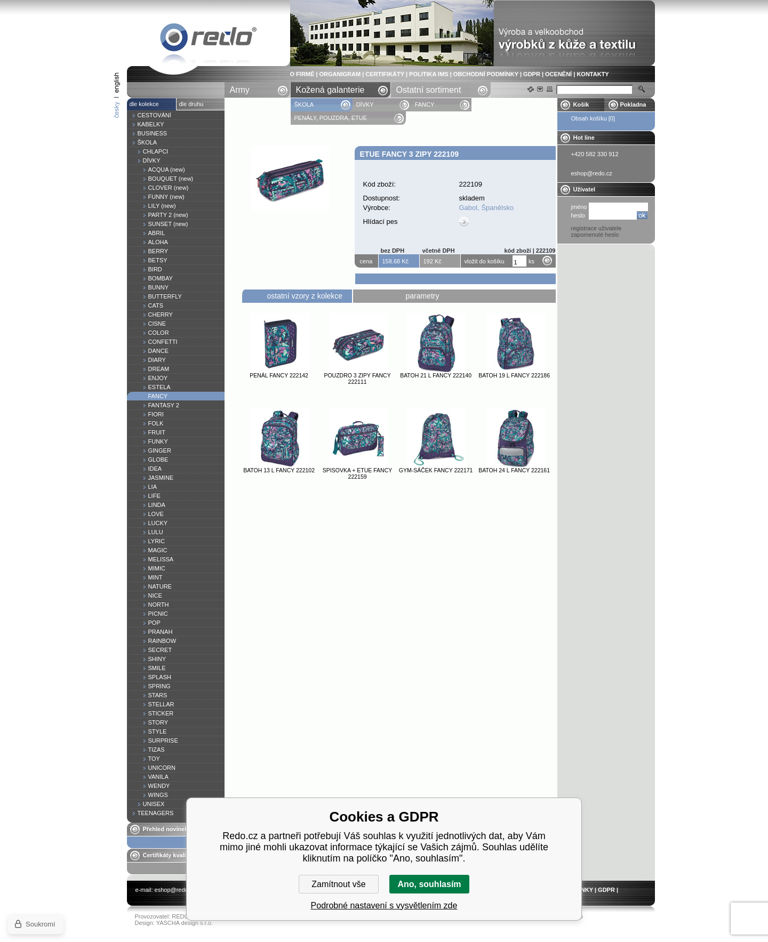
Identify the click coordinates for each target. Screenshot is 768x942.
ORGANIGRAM (340, 74)
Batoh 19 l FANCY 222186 (514, 375)
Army (240, 89)
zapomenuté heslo (595, 234)
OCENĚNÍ (558, 74)
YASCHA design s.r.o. (184, 923)
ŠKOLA (304, 104)
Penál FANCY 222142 (279, 375)
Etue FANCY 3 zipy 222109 (208, 39)
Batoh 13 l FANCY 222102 (279, 470)
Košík (581, 104)
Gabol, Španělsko (486, 208)
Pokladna (633, 104)
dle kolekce (144, 104)
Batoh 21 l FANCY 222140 (435, 375)
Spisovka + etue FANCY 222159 (357, 473)
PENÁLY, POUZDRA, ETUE (331, 118)
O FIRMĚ (302, 74)
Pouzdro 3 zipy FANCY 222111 (357, 378)
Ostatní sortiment (428, 89)
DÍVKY (365, 104)
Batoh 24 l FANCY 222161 (514, 470)
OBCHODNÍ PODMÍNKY (485, 74)
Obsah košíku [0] (593, 118)
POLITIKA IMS (429, 74)
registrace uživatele (596, 228)
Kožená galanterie (330, 89)
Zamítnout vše (338, 884)
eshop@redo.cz (175, 890)
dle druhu (191, 104)
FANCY (425, 104)
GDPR (531, 74)
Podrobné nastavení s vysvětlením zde (384, 905)
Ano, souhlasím (429, 884)
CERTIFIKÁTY (384, 74)
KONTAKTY (593, 74)
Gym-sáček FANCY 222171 (436, 470)
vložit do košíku (485, 261)
